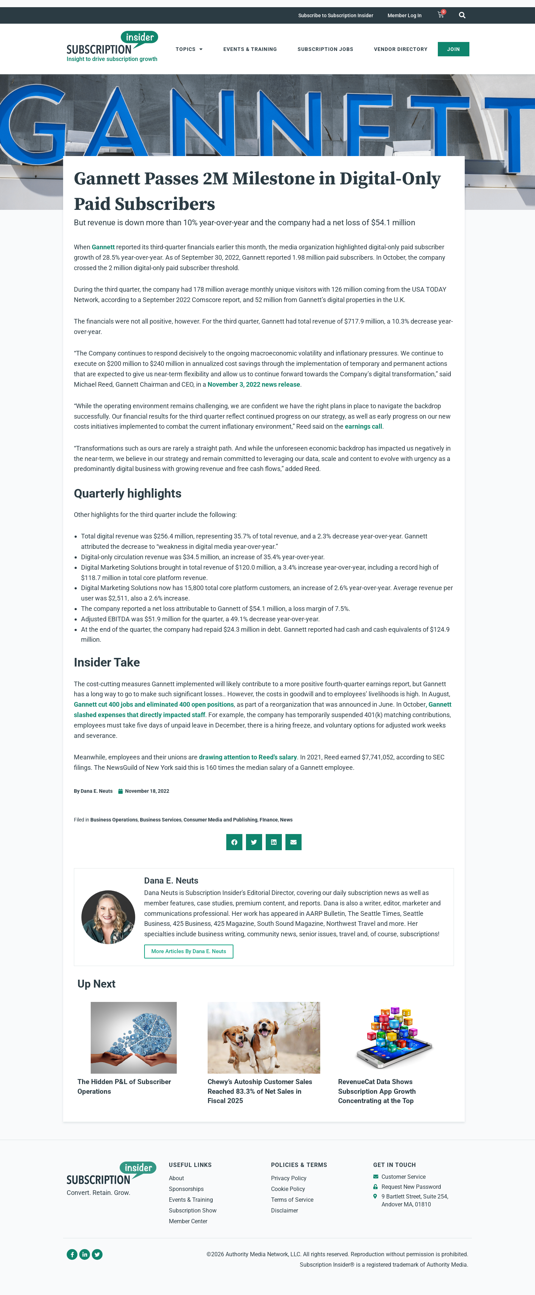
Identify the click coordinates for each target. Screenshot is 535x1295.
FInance (269, 820)
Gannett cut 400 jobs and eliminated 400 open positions (154, 704)
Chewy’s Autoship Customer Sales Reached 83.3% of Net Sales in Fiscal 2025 (260, 1091)
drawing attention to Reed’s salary (248, 757)
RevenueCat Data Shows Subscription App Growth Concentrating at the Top (377, 1091)
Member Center (188, 1221)
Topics (189, 49)
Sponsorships (186, 1189)
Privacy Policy (289, 1178)
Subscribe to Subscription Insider (335, 15)
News (286, 820)
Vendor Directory (401, 49)
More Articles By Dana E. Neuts (188, 951)
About (176, 1178)
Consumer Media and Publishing (220, 820)
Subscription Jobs (326, 49)
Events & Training (250, 49)
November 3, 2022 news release (254, 384)
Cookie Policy (288, 1189)
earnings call (363, 426)
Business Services (160, 820)
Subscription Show (193, 1210)
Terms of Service (292, 1199)
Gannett (103, 247)
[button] (462, 15)
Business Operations (114, 820)
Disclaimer (284, 1210)
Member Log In (405, 15)
